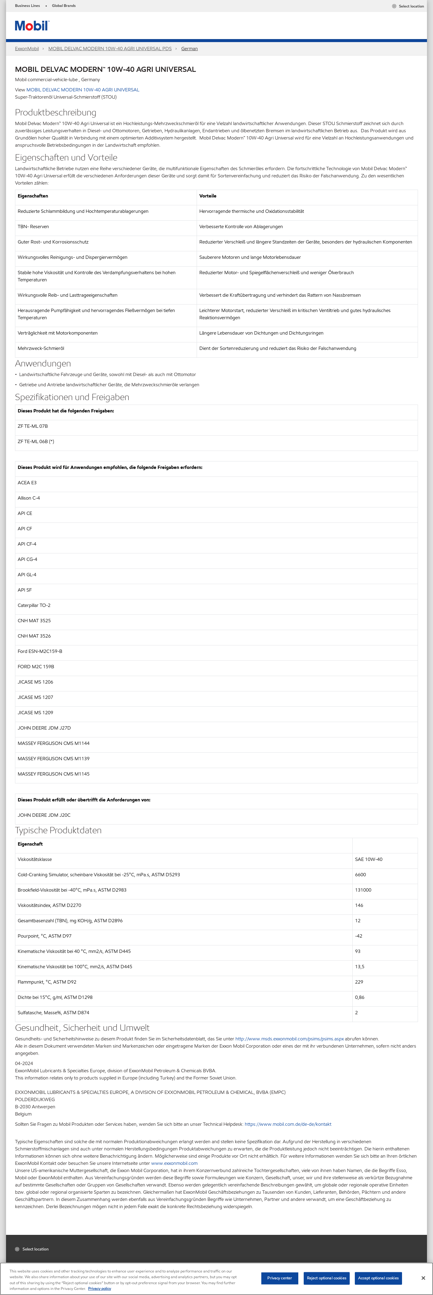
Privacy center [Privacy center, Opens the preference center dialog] (279, 1278)
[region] (216, 1279)
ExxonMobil (27, 48)
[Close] (423, 1277)
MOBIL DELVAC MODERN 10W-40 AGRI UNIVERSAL (82, 90)
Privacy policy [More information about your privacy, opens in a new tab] (99, 1288)
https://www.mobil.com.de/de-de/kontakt (288, 1124)
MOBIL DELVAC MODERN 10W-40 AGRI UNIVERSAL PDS (110, 48)
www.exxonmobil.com (174, 1163)
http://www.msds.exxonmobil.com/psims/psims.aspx (289, 1039)
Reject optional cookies (326, 1278)
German (189, 48)
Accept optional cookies (378, 1278)
